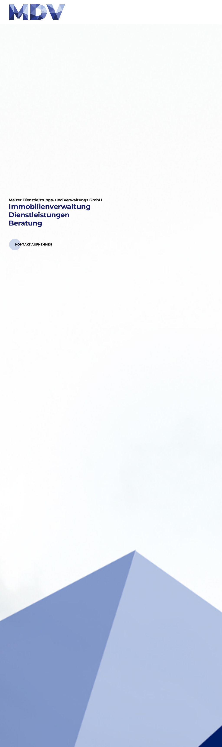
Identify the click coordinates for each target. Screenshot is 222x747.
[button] (34, 244)
